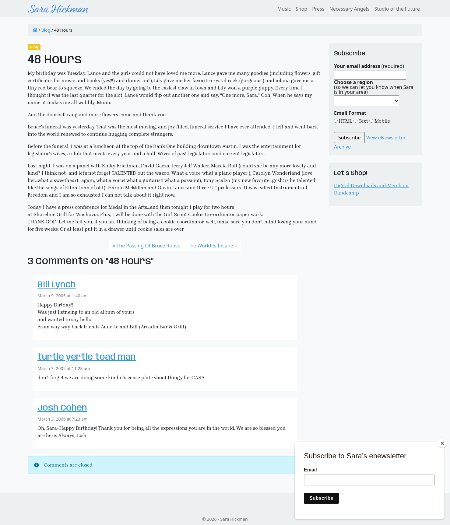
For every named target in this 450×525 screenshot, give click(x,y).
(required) (369, 66)
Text (362, 121)
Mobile (381, 121)
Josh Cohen (62, 408)
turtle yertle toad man (86, 357)
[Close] (442, 443)
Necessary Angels (349, 8)
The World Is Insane (210, 245)
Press (318, 8)
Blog (46, 30)
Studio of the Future (397, 8)
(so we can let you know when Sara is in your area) (373, 87)
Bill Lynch (56, 285)
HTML (345, 121)
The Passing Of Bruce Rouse (148, 245)
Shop (301, 8)
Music (284, 8)
